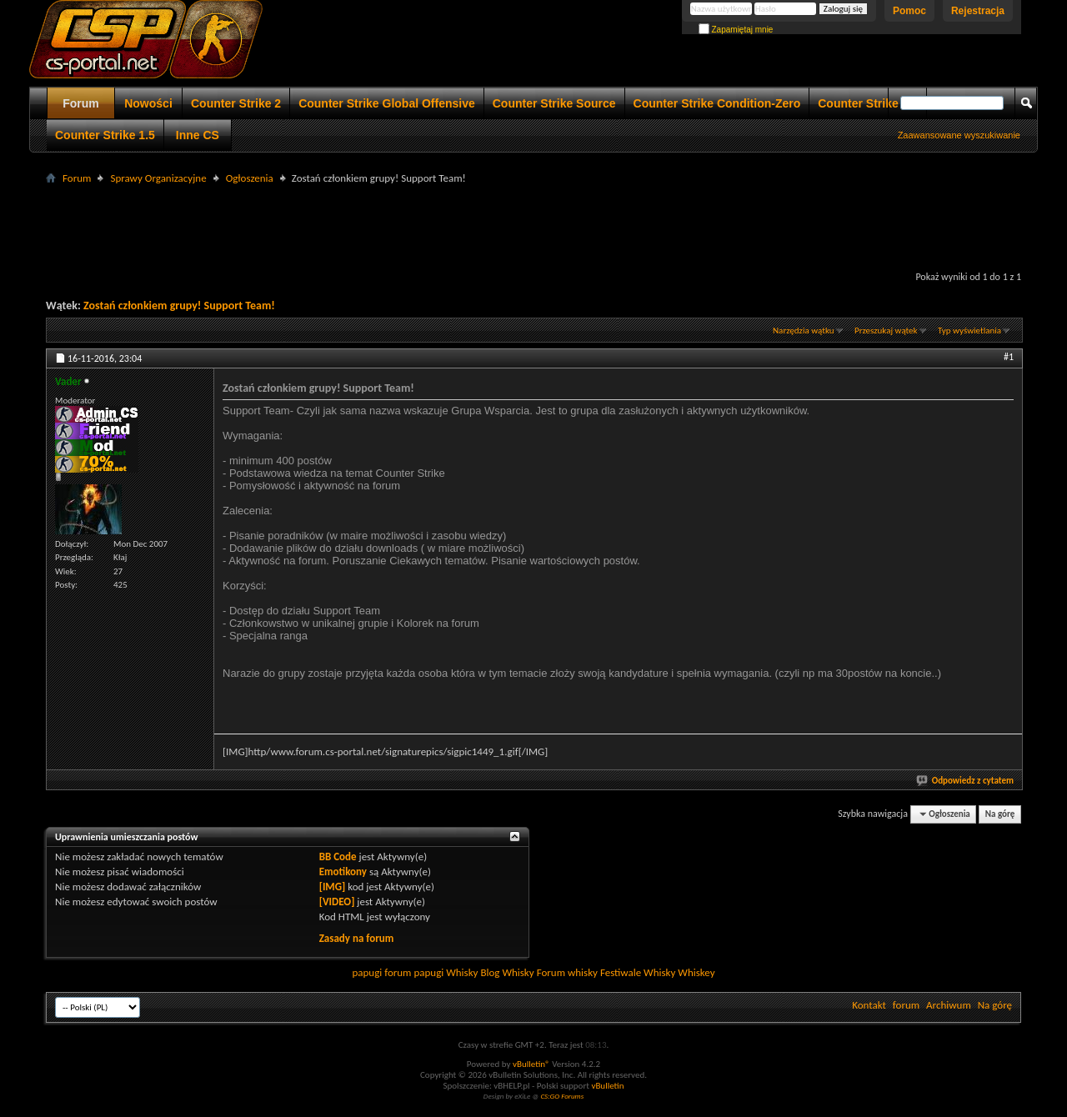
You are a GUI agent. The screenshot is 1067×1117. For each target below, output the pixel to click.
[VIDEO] (337, 901)
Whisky (462, 972)
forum (906, 1005)
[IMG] (332, 886)
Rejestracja (977, 11)
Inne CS (197, 135)
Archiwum (948, 1005)
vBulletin (607, 1085)
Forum (81, 103)
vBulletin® (531, 1064)
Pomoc (909, 11)
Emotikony (343, 871)
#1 (1009, 357)
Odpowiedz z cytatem (966, 780)
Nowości (148, 103)
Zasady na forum (356, 938)
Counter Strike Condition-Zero (717, 103)
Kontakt (869, 1005)
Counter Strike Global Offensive (386, 103)
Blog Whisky (507, 972)
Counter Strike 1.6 (868, 103)
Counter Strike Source (554, 103)
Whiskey (696, 972)
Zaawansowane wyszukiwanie (959, 135)
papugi (367, 972)
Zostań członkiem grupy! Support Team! (179, 305)
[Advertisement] (533, 225)
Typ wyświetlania (969, 330)
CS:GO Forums (562, 1095)
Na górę (1000, 814)
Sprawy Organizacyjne (158, 178)
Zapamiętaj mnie (736, 29)
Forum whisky (567, 972)
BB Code (338, 856)
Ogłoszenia (249, 178)
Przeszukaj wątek (886, 330)
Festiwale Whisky (637, 972)
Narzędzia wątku (803, 330)
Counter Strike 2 (236, 103)
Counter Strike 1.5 (105, 135)
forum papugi (413, 972)
